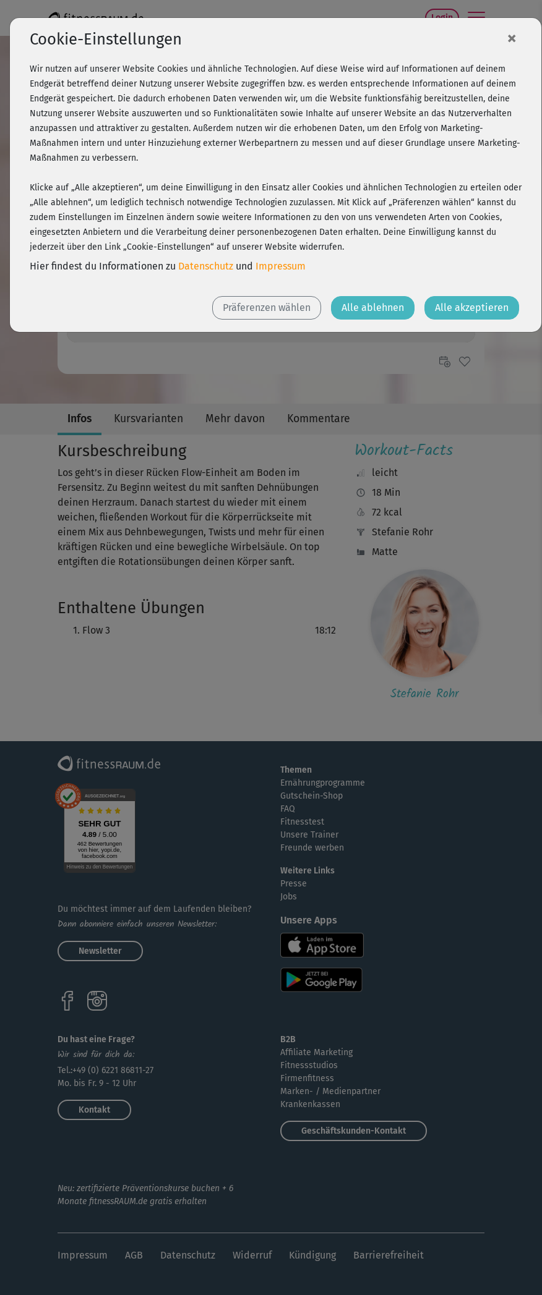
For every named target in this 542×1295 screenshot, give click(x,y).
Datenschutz (205, 266)
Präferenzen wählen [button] (267, 307)
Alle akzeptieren (472, 307)
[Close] (512, 38)
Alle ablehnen (373, 307)
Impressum (281, 266)
